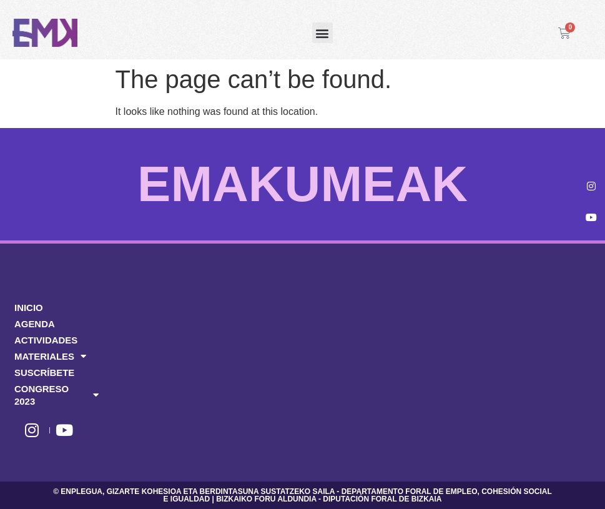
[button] (322, 32)
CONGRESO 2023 (56, 395)
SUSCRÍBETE (44, 372)
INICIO (28, 307)
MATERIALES (50, 356)
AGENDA (34, 324)
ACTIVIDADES (46, 340)
